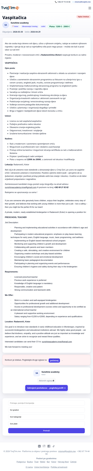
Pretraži (46, 431)
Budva (30, 461)
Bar (48, 461)
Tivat (36, 461)
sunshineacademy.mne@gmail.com (21, 187)
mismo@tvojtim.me (67, 451)
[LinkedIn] (39, 446)
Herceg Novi (63, 461)
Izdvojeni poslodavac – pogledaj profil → (46, 388)
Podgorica (21, 461)
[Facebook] (49, 446)
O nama (29, 467)
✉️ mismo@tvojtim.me (81, 2)
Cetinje (73, 461)
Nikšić (42, 461)
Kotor (53, 461)
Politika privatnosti (59, 467)
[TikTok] (53, 446)
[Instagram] (44, 446)
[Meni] (90, 8)
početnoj (54, 360)
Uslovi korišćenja (41, 467)
